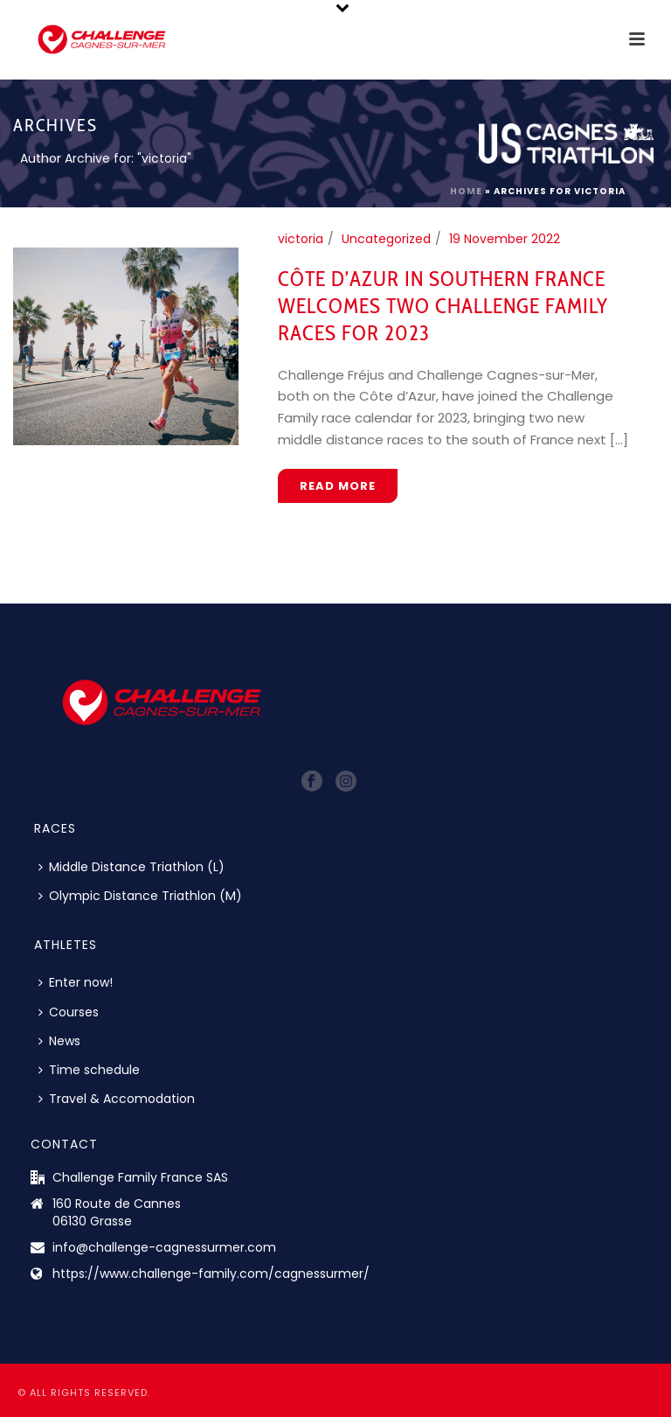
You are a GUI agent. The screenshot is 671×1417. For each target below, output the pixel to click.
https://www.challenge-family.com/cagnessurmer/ (211, 1273)
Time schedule (89, 1069)
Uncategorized (386, 239)
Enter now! (75, 982)
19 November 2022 (504, 239)
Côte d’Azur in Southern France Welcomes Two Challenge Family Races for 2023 (443, 306)
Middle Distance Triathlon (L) (131, 867)
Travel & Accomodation (116, 1098)
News (59, 1041)
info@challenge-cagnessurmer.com (164, 1247)
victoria (300, 239)
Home (466, 191)
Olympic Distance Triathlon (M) (140, 895)
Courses (68, 1012)
